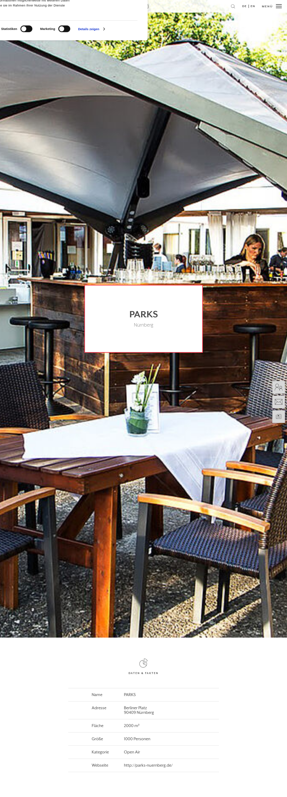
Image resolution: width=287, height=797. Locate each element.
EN (253, 6)
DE (244, 6)
